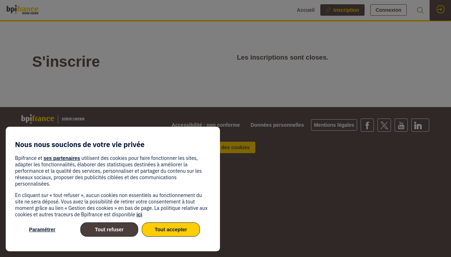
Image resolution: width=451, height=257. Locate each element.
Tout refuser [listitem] (109, 229)
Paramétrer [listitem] (42, 229)
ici (139, 214)
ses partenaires (62, 158)
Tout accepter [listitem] (171, 229)
